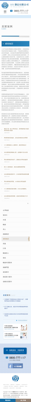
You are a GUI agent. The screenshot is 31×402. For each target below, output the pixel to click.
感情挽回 (6, 239)
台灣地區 (6, 210)
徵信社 (5, 215)
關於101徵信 (6, 384)
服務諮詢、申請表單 (15, 351)
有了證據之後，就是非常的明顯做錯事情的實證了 (16, 307)
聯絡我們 (22, 386)
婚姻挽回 (6, 234)
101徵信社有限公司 (15, 5)
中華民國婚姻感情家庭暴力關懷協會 (15, 327)
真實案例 (18, 384)
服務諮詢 (16, 386)
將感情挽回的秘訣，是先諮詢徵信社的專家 (16, 137)
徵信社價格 (18, 388)
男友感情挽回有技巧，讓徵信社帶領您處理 (16, 159)
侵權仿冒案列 (7, 281)
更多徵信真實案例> (22, 320)
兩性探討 (6, 386)
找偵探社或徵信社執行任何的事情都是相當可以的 (16, 314)
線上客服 (23, 400)
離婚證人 (6, 253)
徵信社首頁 (12, 388)
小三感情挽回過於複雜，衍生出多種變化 (15, 188)
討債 (4, 248)
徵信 (4, 258)
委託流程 (11, 386)
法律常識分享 (24, 384)
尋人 (4, 229)
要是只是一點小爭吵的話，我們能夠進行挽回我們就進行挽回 (16, 129)
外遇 (4, 220)
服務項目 (12, 384)
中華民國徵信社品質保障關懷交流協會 (15, 335)
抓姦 (4, 243)
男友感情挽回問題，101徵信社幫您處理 (15, 181)
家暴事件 (6, 272)
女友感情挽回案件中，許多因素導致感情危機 (16, 174)
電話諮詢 (7, 400)
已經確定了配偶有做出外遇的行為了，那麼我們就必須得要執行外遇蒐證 (16, 300)
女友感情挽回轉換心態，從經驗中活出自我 (16, 152)
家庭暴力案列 (7, 277)
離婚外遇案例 (7, 262)
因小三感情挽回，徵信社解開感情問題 (14, 167)
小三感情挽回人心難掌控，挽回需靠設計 (15, 145)
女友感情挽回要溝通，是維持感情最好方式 (16, 196)
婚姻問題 (6, 267)
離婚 (4, 224)
